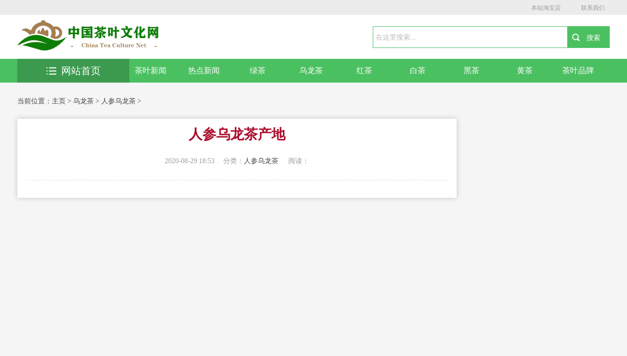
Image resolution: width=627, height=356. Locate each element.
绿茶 (258, 70)
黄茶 (525, 70)
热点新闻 (204, 70)
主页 (59, 101)
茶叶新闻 (150, 70)
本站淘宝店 (546, 7)
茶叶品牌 (578, 70)
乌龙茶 (311, 70)
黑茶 (471, 70)
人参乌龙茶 (118, 101)
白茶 (418, 70)
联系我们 (593, 7)
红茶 (364, 70)
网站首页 (73, 70)
